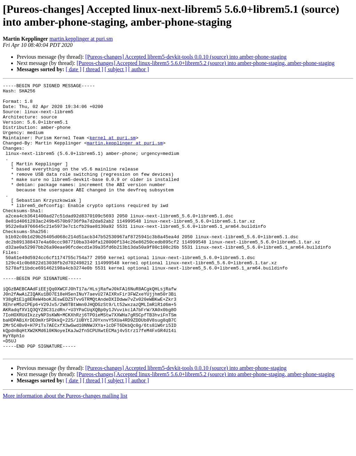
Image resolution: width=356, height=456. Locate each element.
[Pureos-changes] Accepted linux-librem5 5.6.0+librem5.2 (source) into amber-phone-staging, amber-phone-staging (205, 63)
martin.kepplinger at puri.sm (81, 39)
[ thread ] (93, 69)
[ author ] (138, 69)
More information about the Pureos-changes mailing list (65, 450)
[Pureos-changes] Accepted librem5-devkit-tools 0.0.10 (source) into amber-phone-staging (185, 57)
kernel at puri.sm (113, 149)
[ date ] (73, 69)
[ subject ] (116, 69)
